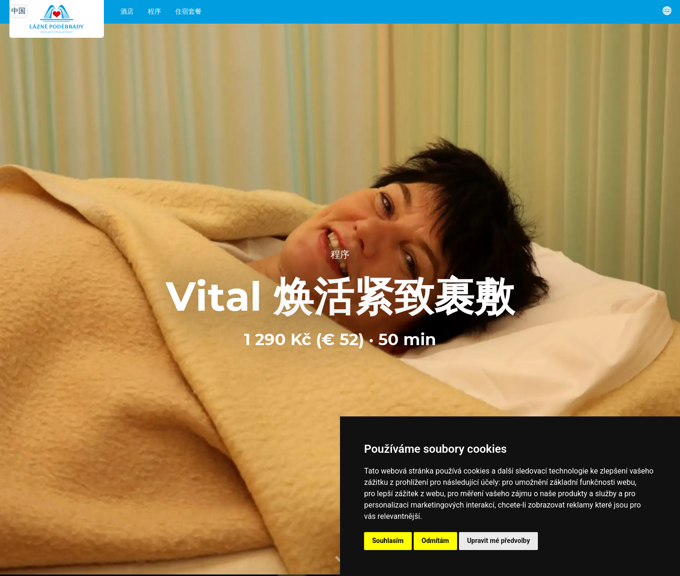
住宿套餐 (188, 11)
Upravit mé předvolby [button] (498, 540)
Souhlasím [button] (388, 540)
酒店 (127, 11)
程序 (154, 11)
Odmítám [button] (435, 540)
